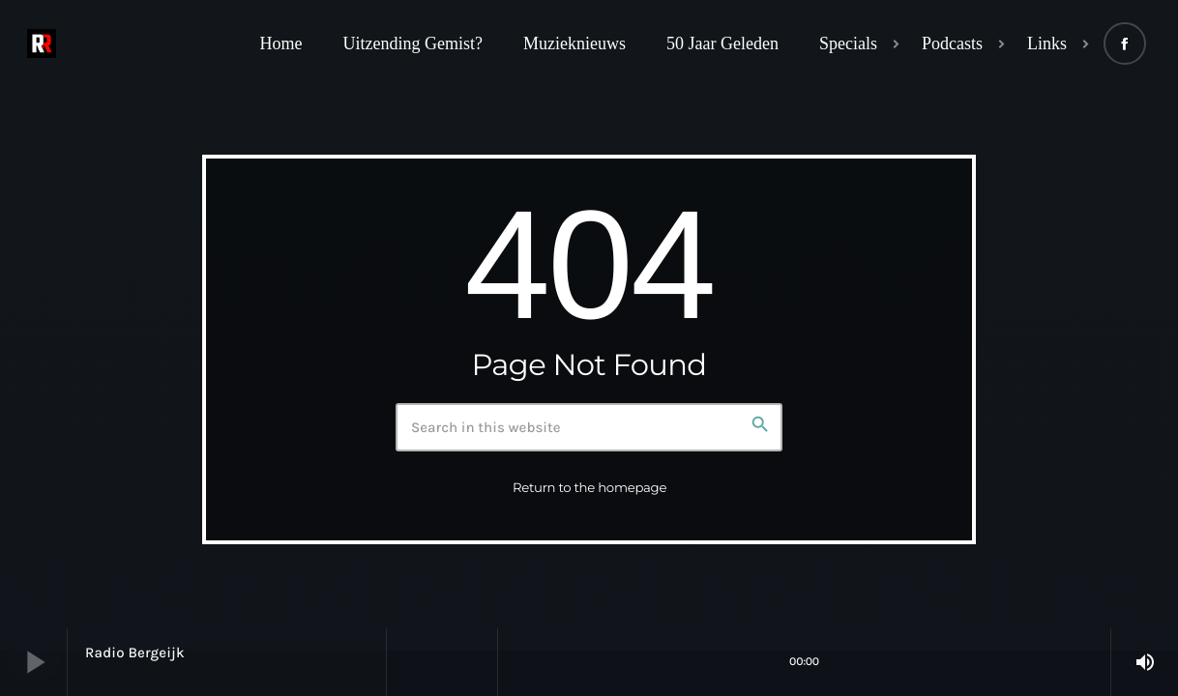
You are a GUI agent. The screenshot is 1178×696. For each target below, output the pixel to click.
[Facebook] (1125, 43)
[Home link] (41, 43)
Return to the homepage (589, 488)
